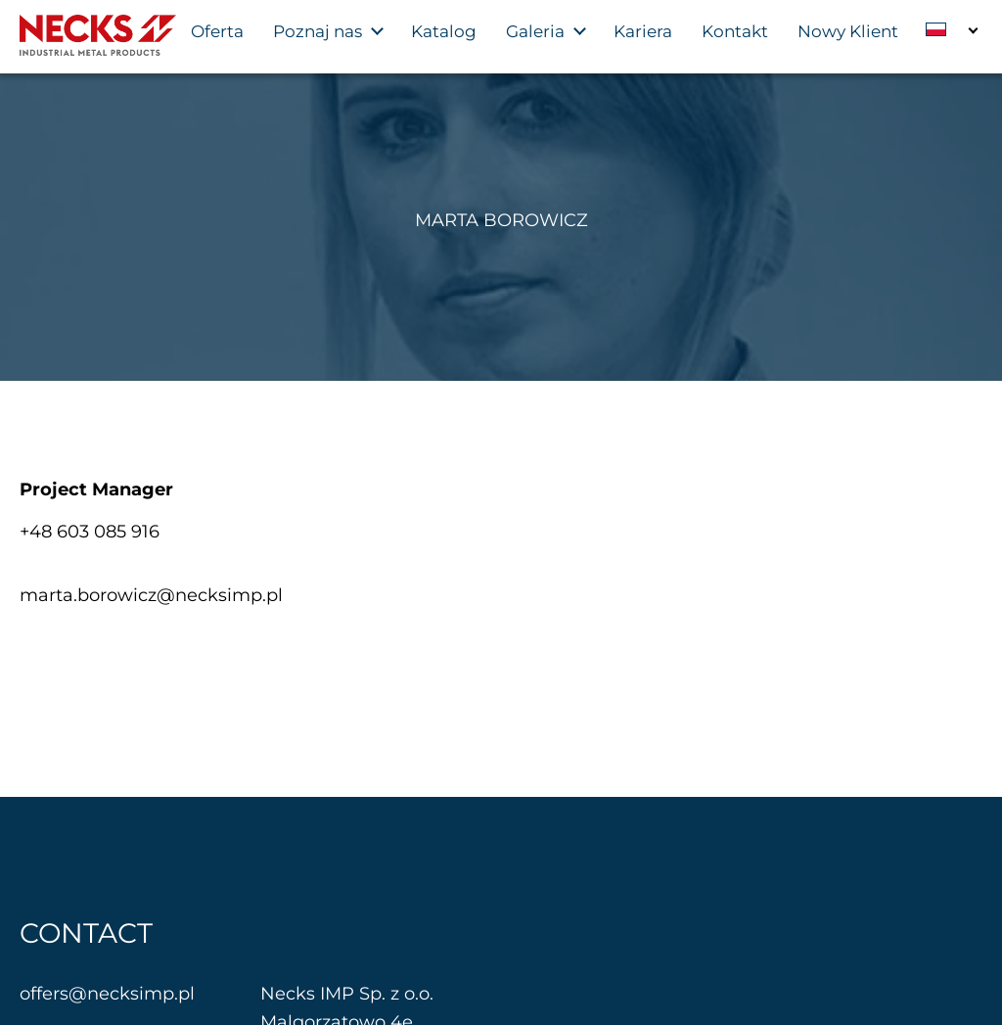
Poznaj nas (317, 31)
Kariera (643, 31)
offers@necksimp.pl (107, 993)
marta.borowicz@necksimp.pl (151, 595)
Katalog (444, 31)
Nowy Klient (847, 31)
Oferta (217, 31)
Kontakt (735, 31)
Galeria (535, 31)
